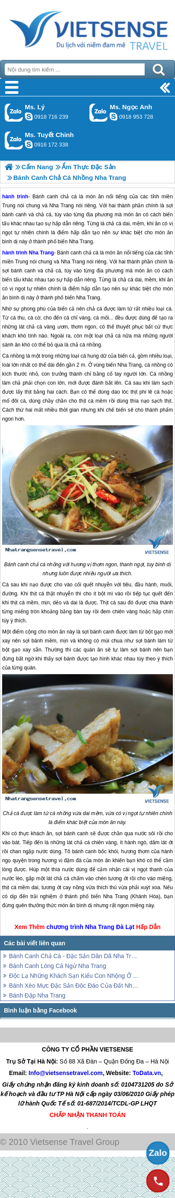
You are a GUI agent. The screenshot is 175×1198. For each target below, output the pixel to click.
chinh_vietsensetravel (28, 144)
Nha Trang (41, 253)
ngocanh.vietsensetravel (113, 116)
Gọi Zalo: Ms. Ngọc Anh (98, 112)
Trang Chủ (87, 28)
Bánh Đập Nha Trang (37, 995)
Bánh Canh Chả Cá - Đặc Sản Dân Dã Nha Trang (74, 956)
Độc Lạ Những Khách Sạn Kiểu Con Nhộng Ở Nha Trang (74, 975)
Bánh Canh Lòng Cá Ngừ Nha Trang (57, 965)
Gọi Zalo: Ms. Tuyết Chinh (14, 140)
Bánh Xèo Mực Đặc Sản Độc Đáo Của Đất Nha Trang (74, 985)
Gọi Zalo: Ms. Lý (14, 112)
